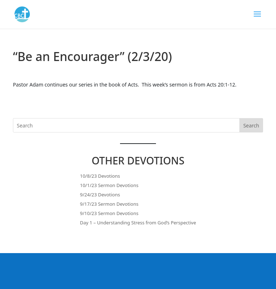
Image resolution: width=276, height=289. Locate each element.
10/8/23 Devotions (100, 176)
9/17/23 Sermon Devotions (109, 204)
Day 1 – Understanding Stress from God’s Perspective (138, 222)
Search (251, 125)
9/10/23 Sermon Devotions (109, 213)
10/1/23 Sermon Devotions (109, 185)
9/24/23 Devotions (100, 194)
